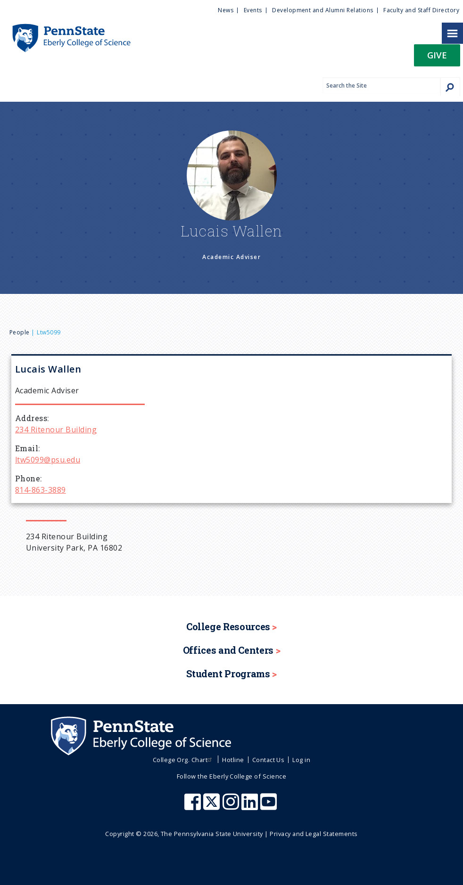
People (19, 332)
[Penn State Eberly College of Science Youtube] (269, 806)
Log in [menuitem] (301, 759)
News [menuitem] (225, 10)
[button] (437, 58)
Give (437, 55)
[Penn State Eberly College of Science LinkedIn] (250, 806)
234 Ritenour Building (56, 429)
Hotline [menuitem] (233, 759)
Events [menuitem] (253, 10)
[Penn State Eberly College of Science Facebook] (193, 806)
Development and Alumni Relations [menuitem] (322, 10)
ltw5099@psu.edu (47, 460)
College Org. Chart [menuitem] (184, 759)
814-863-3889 (40, 490)
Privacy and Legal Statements (313, 833)
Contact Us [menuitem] (268, 759)
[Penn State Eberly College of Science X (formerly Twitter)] (212, 806)
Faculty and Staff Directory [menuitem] (421, 10)
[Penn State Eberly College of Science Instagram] (232, 806)
